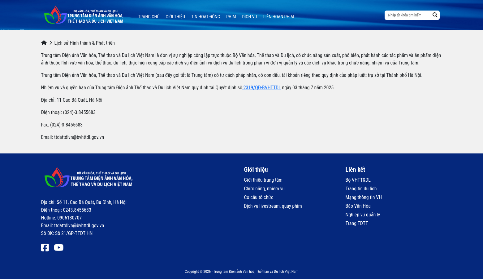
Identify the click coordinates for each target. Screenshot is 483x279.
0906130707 (69, 218)
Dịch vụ (249, 17)
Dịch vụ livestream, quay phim (273, 206)
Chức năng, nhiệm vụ (264, 189)
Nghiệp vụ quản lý (363, 215)
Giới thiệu (175, 17)
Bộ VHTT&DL (358, 180)
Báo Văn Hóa (358, 206)
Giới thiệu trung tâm (263, 180)
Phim (231, 17)
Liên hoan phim (278, 17)
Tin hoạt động (205, 17)
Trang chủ (148, 17)
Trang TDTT (357, 223)
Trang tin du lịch (361, 189)
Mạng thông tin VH (364, 197)
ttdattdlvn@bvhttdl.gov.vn (79, 225)
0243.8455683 (77, 210)
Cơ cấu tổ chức (259, 197)
